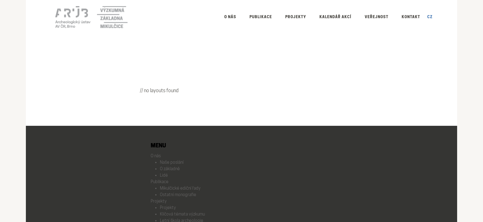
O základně (170, 168)
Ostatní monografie (178, 194)
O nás (230, 16)
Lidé (164, 175)
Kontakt (411, 16)
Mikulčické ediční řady (180, 188)
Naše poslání (172, 162)
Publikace (261, 16)
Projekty (295, 16)
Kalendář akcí (335, 16)
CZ (429, 16)
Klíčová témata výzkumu (182, 214)
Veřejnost (376, 16)
